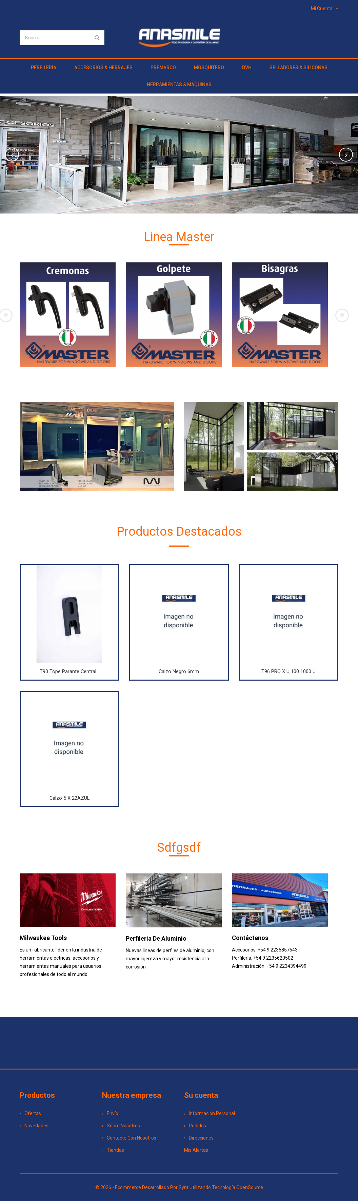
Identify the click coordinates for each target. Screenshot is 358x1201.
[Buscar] (62, 37)
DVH (247, 67)
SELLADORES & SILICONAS (298, 67)
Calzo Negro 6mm (179, 671)
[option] (179, 155)
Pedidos (195, 1125)
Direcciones (199, 1138)
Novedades (34, 1125)
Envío (110, 1113)
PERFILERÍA (43, 67)
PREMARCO (163, 67)
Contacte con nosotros (129, 1138)
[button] (27, 155)
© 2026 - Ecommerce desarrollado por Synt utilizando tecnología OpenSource (179, 1187)
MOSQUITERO (209, 67)
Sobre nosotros (121, 1125)
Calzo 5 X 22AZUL (69, 798)
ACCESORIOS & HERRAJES (103, 67)
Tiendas (113, 1150)
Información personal (209, 1113)
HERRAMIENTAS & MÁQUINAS (179, 84)
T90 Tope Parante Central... (69, 671)
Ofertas (30, 1113)
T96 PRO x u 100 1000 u (288, 671)
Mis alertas (196, 1150)
